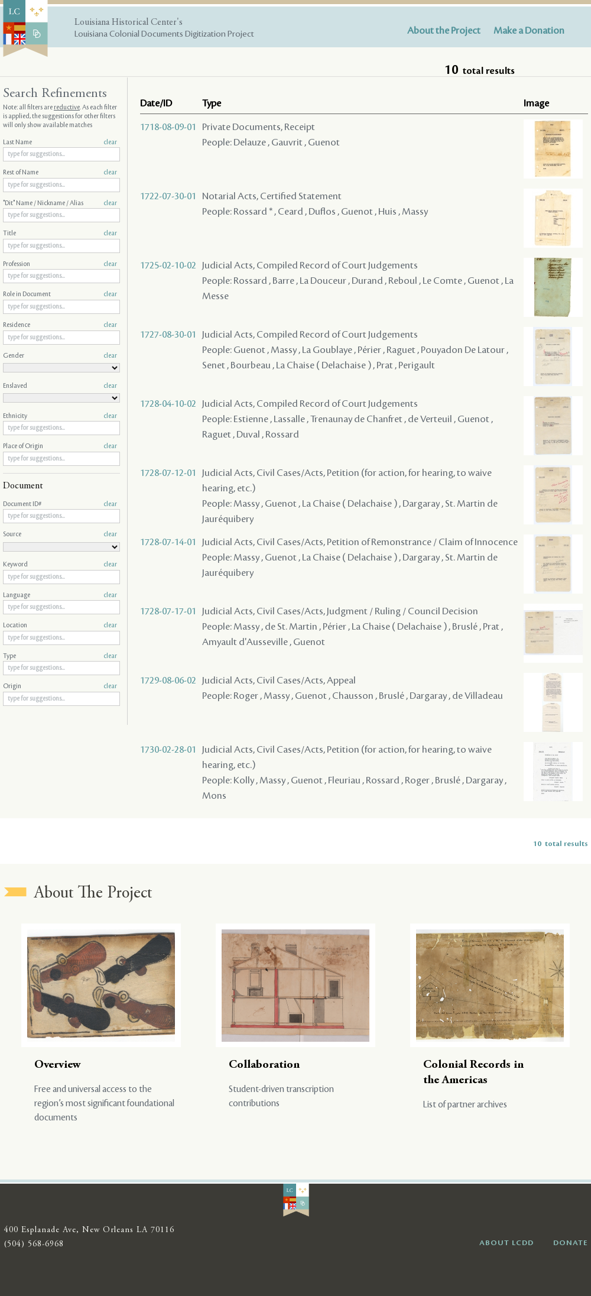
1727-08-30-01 (168, 334)
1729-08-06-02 (168, 680)
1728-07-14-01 (168, 542)
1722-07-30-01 (168, 196)
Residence (60, 325)
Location (60, 625)
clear (110, 142)
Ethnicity (60, 416)
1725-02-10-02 (168, 265)
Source (60, 534)
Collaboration (264, 1065)
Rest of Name (60, 173)
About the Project (443, 30)
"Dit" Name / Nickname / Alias (60, 203)
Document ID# (60, 504)
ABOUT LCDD (506, 1243)
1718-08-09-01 (168, 127)
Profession (60, 264)
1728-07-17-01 (168, 611)
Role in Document (60, 294)
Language (60, 595)
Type (60, 656)
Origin (60, 686)
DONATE (570, 1243)
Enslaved (60, 386)
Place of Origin (60, 446)
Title (60, 233)
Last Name (60, 142)
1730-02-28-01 (168, 749)
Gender (60, 356)
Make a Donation (528, 30)
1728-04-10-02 (168, 403)
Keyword (60, 564)
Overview (57, 1065)
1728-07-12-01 (168, 473)
